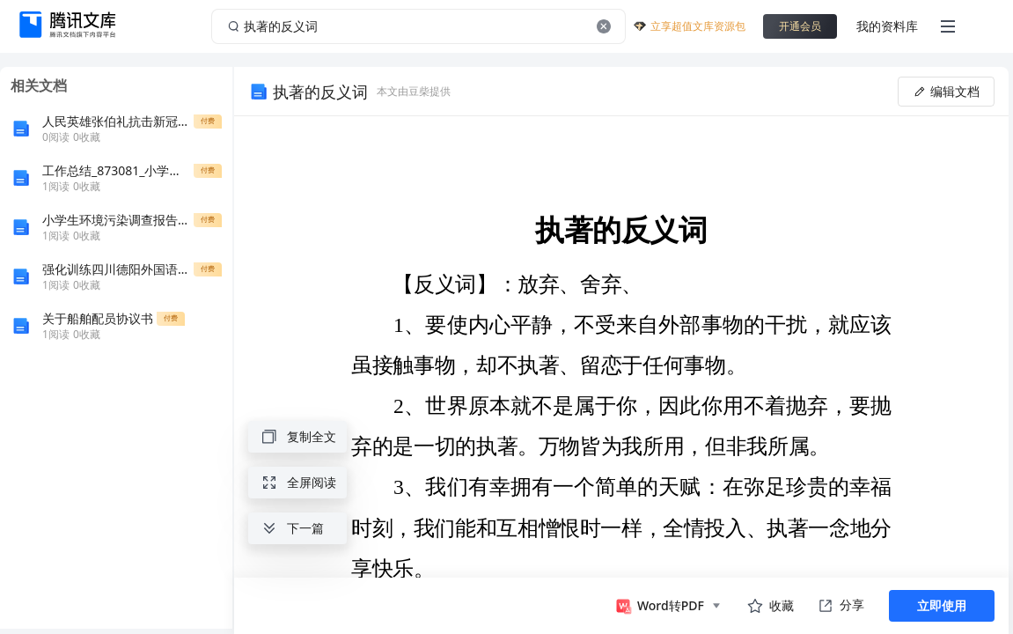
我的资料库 (887, 26)
